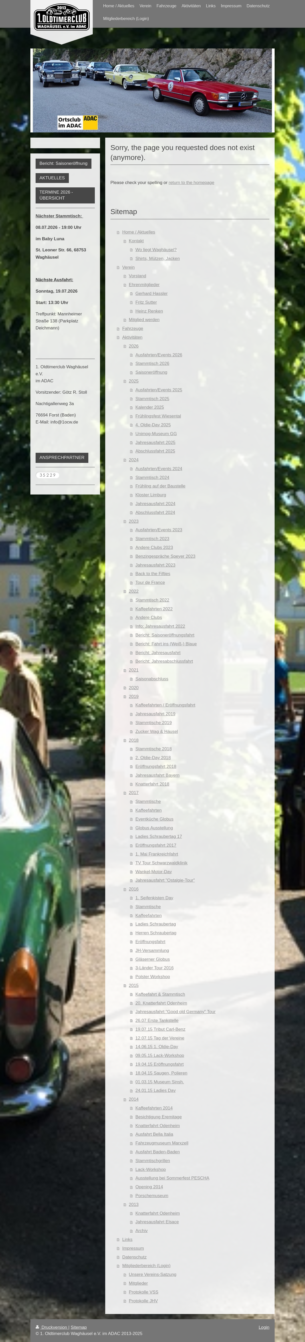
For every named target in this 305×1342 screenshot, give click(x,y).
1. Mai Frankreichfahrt (156, 854)
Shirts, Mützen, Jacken (157, 258)
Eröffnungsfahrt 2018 (155, 766)
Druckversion (52, 1327)
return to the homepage (191, 182)
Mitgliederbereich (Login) (146, 1265)
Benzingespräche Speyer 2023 (165, 556)
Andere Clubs (148, 617)
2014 (134, 1099)
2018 (134, 740)
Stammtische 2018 (153, 748)
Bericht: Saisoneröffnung (63, 163)
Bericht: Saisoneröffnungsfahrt (164, 635)
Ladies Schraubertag (155, 924)
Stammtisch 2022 (152, 600)
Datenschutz (134, 1257)
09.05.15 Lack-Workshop (159, 1055)
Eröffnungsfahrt (150, 941)
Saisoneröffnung (151, 372)
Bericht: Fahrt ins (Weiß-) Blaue (166, 643)
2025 (134, 381)
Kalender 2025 (149, 407)
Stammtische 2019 (153, 722)
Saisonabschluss (151, 678)
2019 (134, 696)
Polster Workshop (152, 976)
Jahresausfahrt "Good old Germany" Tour (175, 1011)
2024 (134, 459)
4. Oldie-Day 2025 (153, 424)
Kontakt (136, 240)
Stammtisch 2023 (152, 538)
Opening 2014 (149, 1186)
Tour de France (150, 582)
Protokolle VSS (143, 1292)
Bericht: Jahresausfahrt (158, 652)
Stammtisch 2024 (152, 477)
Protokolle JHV (143, 1300)
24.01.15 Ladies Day (155, 1090)
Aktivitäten (132, 337)
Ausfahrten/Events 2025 (158, 389)
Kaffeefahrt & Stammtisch (160, 994)
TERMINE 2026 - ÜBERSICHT (56, 195)
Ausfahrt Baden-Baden (157, 1151)
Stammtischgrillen (152, 1160)
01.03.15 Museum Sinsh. (159, 1081)
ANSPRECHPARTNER (61, 457)
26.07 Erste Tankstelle (156, 1020)
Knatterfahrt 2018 (152, 784)
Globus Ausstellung (154, 827)
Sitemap (79, 1327)
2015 (134, 985)
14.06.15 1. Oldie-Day (156, 1046)
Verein (128, 267)
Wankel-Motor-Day (153, 871)
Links (127, 1239)
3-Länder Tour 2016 (154, 967)
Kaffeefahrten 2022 (154, 608)
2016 (134, 889)
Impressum (133, 1248)
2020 (134, 687)
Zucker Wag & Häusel (156, 731)
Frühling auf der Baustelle (160, 486)
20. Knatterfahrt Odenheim (161, 1003)
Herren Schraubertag (155, 932)
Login (264, 1327)
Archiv (141, 1230)
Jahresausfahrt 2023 (155, 565)
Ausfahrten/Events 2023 (158, 529)
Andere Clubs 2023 (154, 547)
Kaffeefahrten (148, 810)
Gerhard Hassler (151, 293)
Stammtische (148, 801)
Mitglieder (138, 1283)
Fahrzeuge (132, 328)
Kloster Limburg (150, 494)
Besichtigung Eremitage (158, 1116)
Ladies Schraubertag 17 (158, 836)
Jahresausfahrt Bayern (157, 775)
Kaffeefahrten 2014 (154, 1108)
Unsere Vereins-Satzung (152, 1274)
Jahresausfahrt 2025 (155, 442)
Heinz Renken (149, 311)
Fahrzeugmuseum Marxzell (161, 1143)
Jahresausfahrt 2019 (155, 713)
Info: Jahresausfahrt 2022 (160, 626)
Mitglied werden (144, 319)
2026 (134, 346)
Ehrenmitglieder (144, 284)
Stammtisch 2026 (152, 363)
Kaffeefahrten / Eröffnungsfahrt (165, 705)
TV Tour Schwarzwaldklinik (161, 862)
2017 (134, 792)
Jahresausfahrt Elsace (157, 1221)
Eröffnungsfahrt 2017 (155, 845)
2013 (134, 1204)
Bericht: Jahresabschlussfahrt (164, 661)
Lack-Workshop (150, 1169)
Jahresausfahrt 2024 (155, 503)
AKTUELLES (52, 177)
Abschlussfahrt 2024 (155, 512)
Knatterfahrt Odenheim (157, 1125)
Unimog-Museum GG (156, 433)
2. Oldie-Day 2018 (153, 757)
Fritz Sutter (146, 302)
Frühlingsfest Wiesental (158, 416)
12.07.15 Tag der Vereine (159, 1038)
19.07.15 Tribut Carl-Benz (160, 1029)
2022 (134, 591)
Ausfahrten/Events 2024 (158, 468)
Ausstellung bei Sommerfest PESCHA (172, 1178)
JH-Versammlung (152, 950)
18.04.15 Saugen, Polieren (161, 1073)
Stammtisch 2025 (152, 398)
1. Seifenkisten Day (154, 897)
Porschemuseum (151, 1195)
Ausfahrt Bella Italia (154, 1134)
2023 (134, 521)
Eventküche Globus (154, 819)
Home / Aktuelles (138, 232)
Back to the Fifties (152, 573)
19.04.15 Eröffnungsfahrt (159, 1064)
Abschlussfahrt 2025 (155, 451)
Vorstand (137, 275)
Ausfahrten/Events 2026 (158, 354)
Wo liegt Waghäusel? (156, 249)
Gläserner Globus (152, 959)
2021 (134, 670)
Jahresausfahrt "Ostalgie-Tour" (165, 880)
